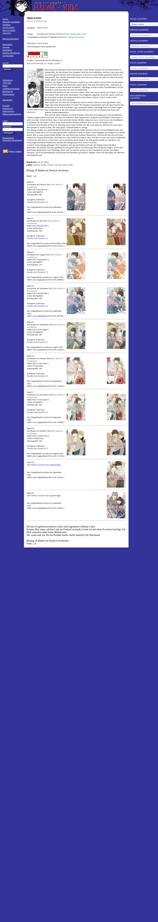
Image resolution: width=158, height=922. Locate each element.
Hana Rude (42, 43)
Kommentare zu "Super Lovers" (46, 63)
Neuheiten (7, 50)
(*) (47, 202)
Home (5, 19)
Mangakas (7, 44)
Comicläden (8, 56)
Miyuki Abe (42, 28)
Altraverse (61, 34)
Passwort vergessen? (13, 140)
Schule (58, 165)
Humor (50, 165)
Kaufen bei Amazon (36, 202)
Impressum (8, 108)
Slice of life (68, 165)
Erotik (43, 165)
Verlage (6, 47)
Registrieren (8, 138)
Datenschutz (8, 111)
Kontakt (6, 105)
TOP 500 (7, 83)
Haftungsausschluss (12, 114)
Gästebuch (8, 80)
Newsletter (7, 100)
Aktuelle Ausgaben (11, 22)
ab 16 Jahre (43, 162)
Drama (36, 165)
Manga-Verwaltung (11, 53)
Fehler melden (15, 151)
